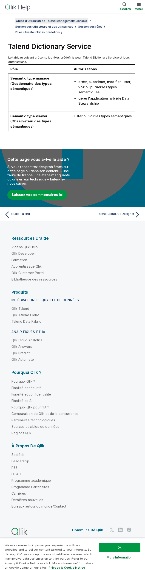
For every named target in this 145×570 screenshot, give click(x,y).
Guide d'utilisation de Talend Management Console (51, 21)
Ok (119, 547)
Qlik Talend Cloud (25, 315)
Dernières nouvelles (27, 500)
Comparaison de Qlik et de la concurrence (44, 414)
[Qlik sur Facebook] (129, 529)
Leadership (20, 461)
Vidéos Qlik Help (24, 247)
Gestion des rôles (90, 26)
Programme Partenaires (30, 487)
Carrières (18, 493)
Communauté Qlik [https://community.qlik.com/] (87, 530)
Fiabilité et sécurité (26, 388)
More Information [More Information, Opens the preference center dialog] (119, 557)
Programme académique (31, 480)
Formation (19, 260)
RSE (14, 468)
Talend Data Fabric (26, 321)
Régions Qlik (21, 433)
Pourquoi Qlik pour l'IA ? (30, 407)
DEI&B (16, 474)
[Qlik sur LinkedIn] (120, 529)
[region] (72, 554)
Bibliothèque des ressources (34, 279)
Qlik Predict (20, 353)
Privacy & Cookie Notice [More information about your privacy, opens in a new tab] (66, 567)
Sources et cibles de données (35, 426)
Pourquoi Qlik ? (23, 381)
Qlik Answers (21, 346)
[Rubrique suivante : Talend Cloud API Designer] (108, 215)
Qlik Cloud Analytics (27, 340)
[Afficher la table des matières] (9, 20)
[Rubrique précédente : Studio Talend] (37, 215)
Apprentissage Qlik (26, 266)
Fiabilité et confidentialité (31, 394)
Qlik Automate (22, 359)
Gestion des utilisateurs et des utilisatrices (44, 26)
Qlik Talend (20, 308)
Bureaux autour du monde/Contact (38, 506)
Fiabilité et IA (21, 401)
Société (17, 455)
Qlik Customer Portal (27, 273)
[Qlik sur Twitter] (111, 529)
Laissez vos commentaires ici (37, 194)
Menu (139, 9)
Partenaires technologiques (33, 420)
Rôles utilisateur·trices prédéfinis (37, 32)
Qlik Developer (23, 253)
